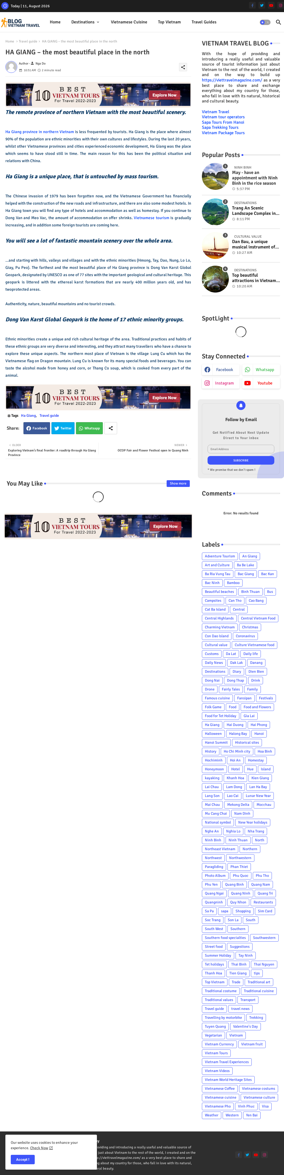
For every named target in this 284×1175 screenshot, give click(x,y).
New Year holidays (252, 822)
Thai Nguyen (264, 964)
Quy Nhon (238, 902)
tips (257, 973)
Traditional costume (221, 991)
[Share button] (110, 428)
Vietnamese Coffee (220, 1088)
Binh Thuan (250, 591)
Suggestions (240, 946)
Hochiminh (214, 760)
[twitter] (261, 5)
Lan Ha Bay (258, 787)
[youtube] (271, 5)
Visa (265, 1106)
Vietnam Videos (217, 1071)
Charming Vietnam (220, 627)
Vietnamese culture (259, 1097)
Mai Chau (212, 804)
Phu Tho (262, 875)
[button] (265, 22)
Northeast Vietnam (220, 849)
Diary (237, 671)
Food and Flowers (257, 707)
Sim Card (265, 911)
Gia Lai (249, 716)
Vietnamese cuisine (129, 22)
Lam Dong (234, 787)
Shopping (243, 911)
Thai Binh (239, 964)
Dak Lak (236, 662)
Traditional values (219, 1000)
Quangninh (214, 902)
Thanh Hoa (213, 973)
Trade (236, 982)
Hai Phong (259, 724)
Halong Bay (238, 733)
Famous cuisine (217, 698)
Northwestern (240, 858)
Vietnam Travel (215, 112)
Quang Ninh (240, 893)
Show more (178, 483)
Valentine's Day (245, 1026)
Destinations (82, 22)
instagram (224, 383)
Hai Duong (235, 724)
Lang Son (212, 795)
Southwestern (264, 937)
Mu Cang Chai (216, 813)
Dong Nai (212, 680)
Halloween (213, 733)
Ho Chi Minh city (237, 751)
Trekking (256, 1017)
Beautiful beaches (219, 591)
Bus (270, 591)
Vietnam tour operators (223, 117)
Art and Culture (217, 565)
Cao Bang (256, 600)
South (250, 920)
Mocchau (264, 804)
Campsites (213, 600)
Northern (250, 849)
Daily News (214, 662)
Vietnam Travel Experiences (227, 1062)
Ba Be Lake (245, 565)
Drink (255, 680)
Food (232, 707)
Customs (212, 653)
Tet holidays (214, 964)
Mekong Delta (238, 804)
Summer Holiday (218, 955)
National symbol (218, 822)
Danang (256, 662)
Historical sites (247, 742)
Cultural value (216, 645)
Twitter (66, 428)
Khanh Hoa (235, 778)
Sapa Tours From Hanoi (223, 122)
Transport (247, 1000)
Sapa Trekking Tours (220, 127)
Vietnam (236, 1035)
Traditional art (259, 982)
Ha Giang (28, 415)
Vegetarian (213, 1035)
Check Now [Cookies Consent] (39, 1148)
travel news (240, 1008)
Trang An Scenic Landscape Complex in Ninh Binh (254, 210)
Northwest (213, 858)
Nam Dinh (242, 813)
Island (266, 769)
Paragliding (214, 866)
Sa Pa (209, 911)
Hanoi (259, 733)
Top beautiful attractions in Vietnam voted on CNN (254, 278)
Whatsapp (92, 428)
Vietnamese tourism (151, 217)
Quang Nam (260, 884)
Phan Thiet (239, 866)
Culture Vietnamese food (254, 645)
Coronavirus (245, 636)
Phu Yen (211, 884)
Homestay (256, 760)
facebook (224, 369)
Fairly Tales (231, 689)
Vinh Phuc (246, 1106)
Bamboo (233, 583)
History (210, 751)
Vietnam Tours (216, 1053)
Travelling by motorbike (223, 1017)
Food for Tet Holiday (220, 716)
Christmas (250, 627)
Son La (233, 920)
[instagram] (280, 5)
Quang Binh (234, 884)
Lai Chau (212, 787)
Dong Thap (235, 680)
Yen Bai (252, 1115)
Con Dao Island (217, 636)
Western (232, 1115)
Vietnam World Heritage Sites (228, 1079)
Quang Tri (265, 893)
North (259, 840)
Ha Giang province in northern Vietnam (39, 131)
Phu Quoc (240, 875)
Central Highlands (219, 618)
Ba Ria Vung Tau (217, 574)
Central (239, 609)
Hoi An (235, 760)
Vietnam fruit (252, 1044)
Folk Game (213, 707)
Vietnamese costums (258, 1088)
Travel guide (28, 41)
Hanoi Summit (216, 742)
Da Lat (231, 653)
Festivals (266, 698)
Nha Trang (256, 831)
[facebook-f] (252, 5)
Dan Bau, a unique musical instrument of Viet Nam (253, 244)
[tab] (55, 22)
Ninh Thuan (238, 840)
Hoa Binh (265, 751)
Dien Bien (256, 671)
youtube (265, 383)
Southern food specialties (225, 937)
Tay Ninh (246, 955)
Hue (250, 769)
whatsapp (265, 369)
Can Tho (235, 600)
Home (55, 22)
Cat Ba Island (215, 609)
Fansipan (244, 698)
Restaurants (263, 902)
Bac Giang (246, 574)
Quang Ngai (214, 893)
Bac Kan (267, 574)
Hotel (235, 769)
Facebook (40, 428)
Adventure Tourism (220, 556)
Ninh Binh (213, 840)
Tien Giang (238, 973)
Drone (210, 689)
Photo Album (215, 875)
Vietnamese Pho (218, 1106)
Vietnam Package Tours (223, 133)
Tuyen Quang (215, 1026)
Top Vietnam (169, 22)
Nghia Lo (233, 831)
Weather (211, 1115)
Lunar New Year (258, 795)
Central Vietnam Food (258, 618)
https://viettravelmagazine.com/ (232, 80)
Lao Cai (233, 795)
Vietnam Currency (219, 1044)
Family (252, 689)
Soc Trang (212, 920)
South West (214, 929)
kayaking (212, 778)
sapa (224, 911)
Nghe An (212, 831)
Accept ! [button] (22, 1159)
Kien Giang (260, 778)
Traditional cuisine (259, 991)
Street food (214, 946)
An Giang (249, 556)
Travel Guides (204, 22)
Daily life (250, 653)
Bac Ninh (212, 583)
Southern (238, 929)
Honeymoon (214, 769)
